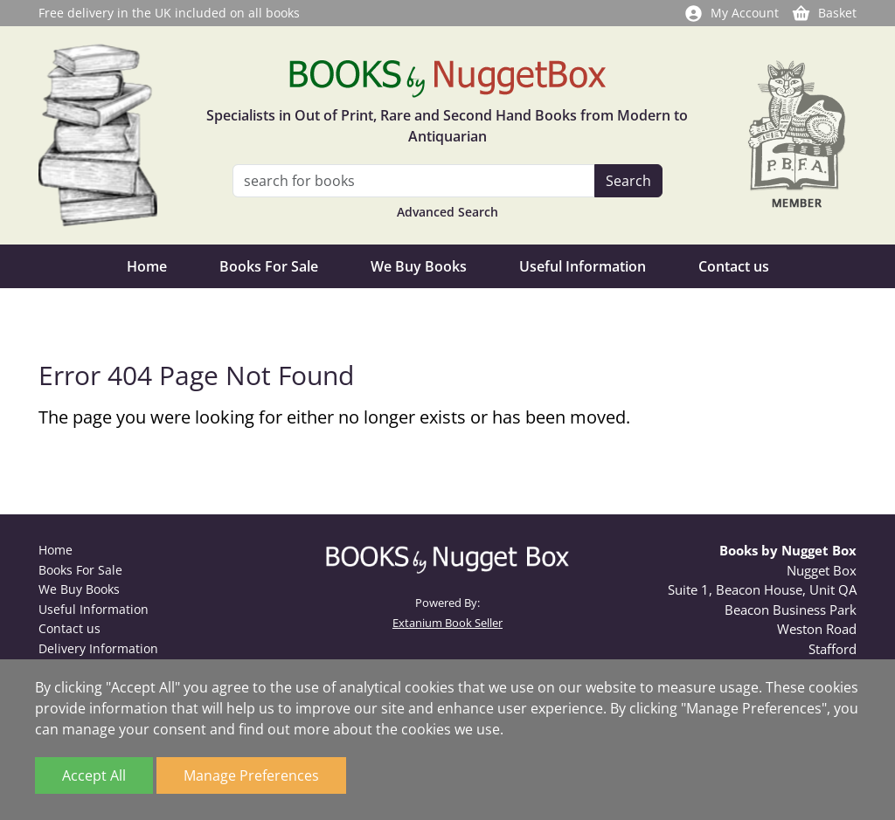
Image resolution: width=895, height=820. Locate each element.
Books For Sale (268, 266)
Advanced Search (447, 211)
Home (147, 266)
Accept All (94, 775)
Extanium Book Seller (447, 623)
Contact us (733, 266)
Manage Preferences (251, 775)
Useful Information (582, 266)
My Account (731, 12)
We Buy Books (419, 266)
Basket (824, 12)
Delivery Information (98, 648)
